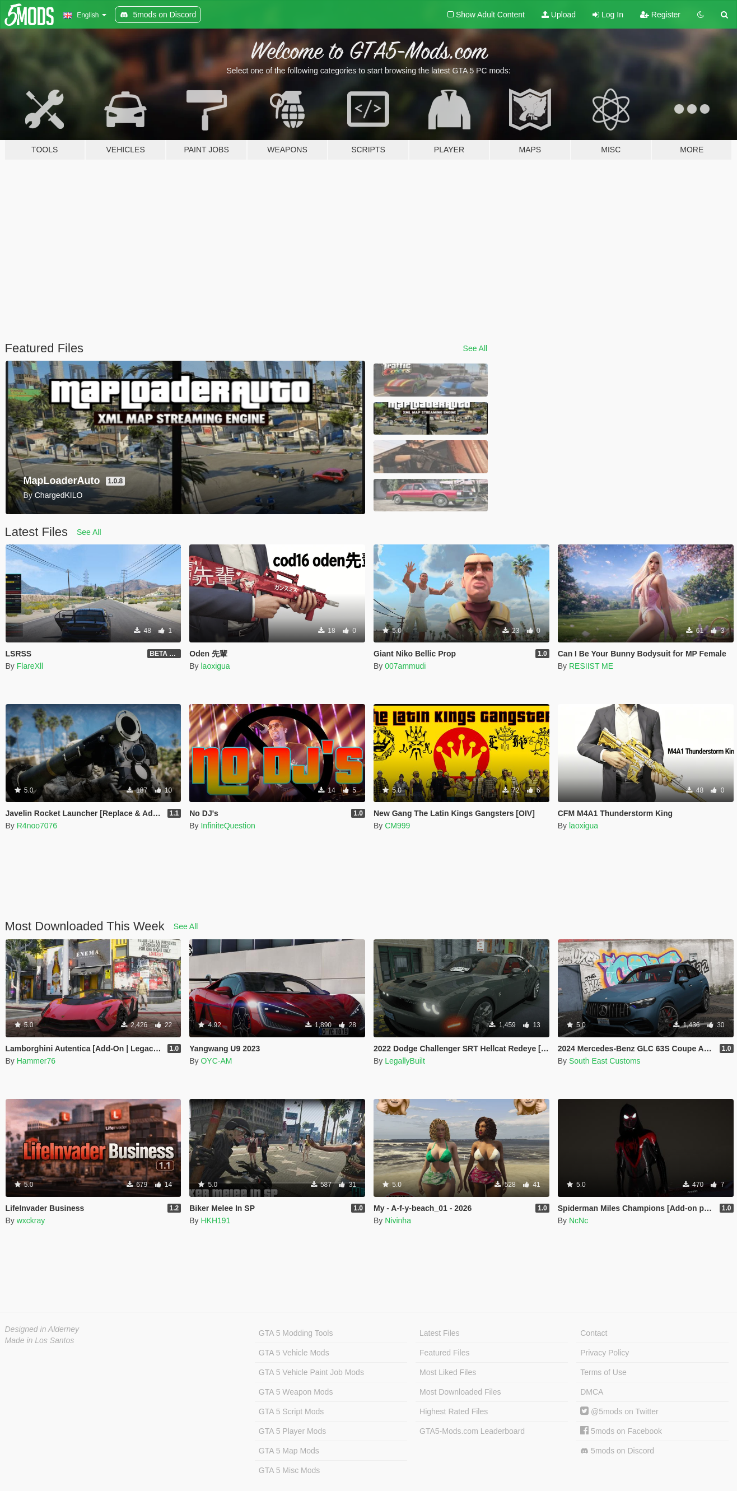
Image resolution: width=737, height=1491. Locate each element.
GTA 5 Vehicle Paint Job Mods (311, 1372)
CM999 (397, 825)
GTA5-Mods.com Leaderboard (472, 1431)
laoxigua (215, 665)
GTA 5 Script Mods (291, 1411)
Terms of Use (603, 1372)
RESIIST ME (591, 665)
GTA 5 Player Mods (292, 1431)
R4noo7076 (37, 825)
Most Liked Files (447, 1372)
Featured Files (444, 1352)
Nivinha (398, 1220)
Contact (593, 1333)
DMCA (591, 1391)
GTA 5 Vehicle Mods (294, 1352)
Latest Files (439, 1333)
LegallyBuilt (405, 1060)
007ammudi (405, 665)
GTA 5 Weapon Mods (296, 1391)
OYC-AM (216, 1060)
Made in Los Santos (39, 1340)
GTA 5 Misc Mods (289, 1470)
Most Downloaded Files (460, 1391)
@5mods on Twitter (619, 1411)
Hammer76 (36, 1060)
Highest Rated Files (453, 1411)
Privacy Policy (604, 1352)
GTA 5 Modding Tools (296, 1333)
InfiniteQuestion (227, 825)
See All (475, 348)
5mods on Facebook (621, 1431)
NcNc (578, 1220)
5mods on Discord (617, 1451)
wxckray (31, 1220)
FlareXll (30, 665)
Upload (559, 14)
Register (660, 14)
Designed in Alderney (42, 1329)
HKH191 (215, 1220)
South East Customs (605, 1060)
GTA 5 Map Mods (289, 1450)
